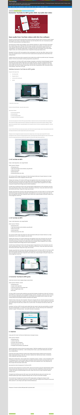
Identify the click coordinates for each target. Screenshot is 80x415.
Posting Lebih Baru (12, 413)
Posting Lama (51, 413)
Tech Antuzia (12, 1)
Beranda (32, 413)
